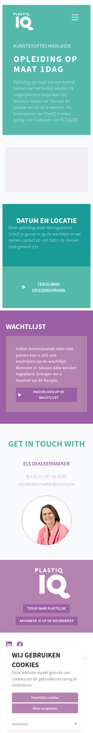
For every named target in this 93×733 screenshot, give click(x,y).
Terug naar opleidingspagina (48, 287)
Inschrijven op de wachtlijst (48, 395)
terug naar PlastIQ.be (46, 608)
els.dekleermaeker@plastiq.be (46, 484)
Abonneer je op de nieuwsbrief (47, 621)
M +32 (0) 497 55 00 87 (46, 476)
